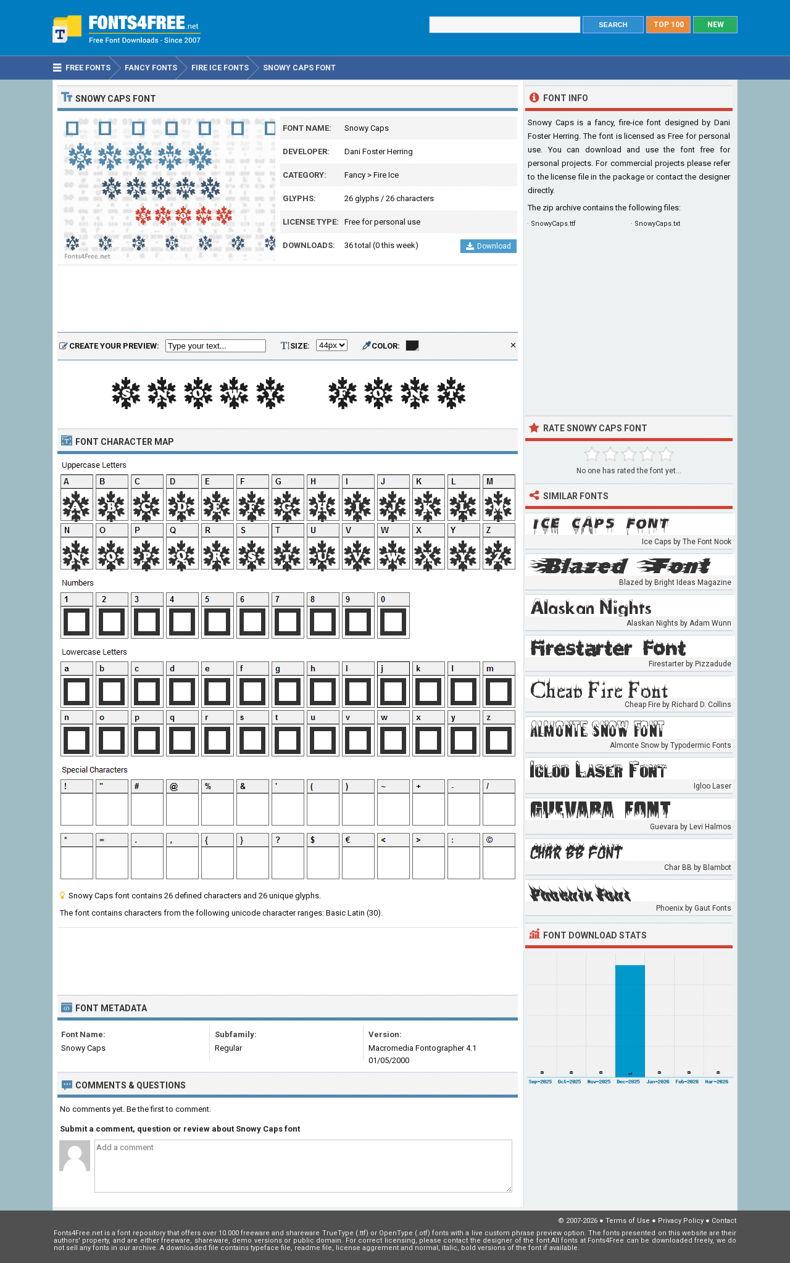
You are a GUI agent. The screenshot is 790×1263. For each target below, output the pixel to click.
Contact (724, 1221)
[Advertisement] (287, 299)
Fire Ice (386, 175)
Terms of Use (627, 1221)
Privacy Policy (681, 1221)
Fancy (354, 175)
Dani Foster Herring (378, 151)
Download (488, 246)
